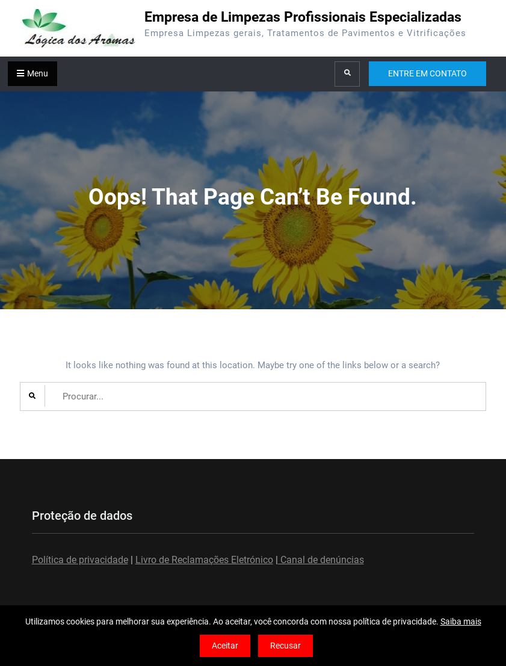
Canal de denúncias (321, 560)
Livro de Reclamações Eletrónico (204, 560)
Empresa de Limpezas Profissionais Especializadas (302, 17)
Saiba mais (460, 621)
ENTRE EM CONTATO (427, 73)
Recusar (285, 645)
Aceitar (225, 645)
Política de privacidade (80, 560)
